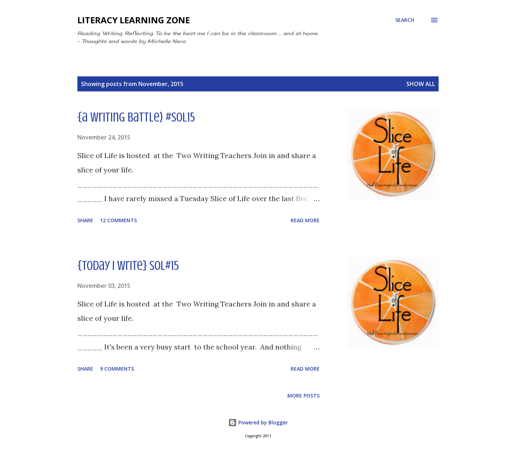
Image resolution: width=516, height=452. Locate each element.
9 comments (117, 368)
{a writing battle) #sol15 (136, 117)
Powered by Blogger (258, 422)
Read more (305, 220)
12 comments (118, 220)
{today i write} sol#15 (128, 265)
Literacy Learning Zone (133, 20)
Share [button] (85, 220)
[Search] (404, 20)
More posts (303, 395)
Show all (420, 84)
